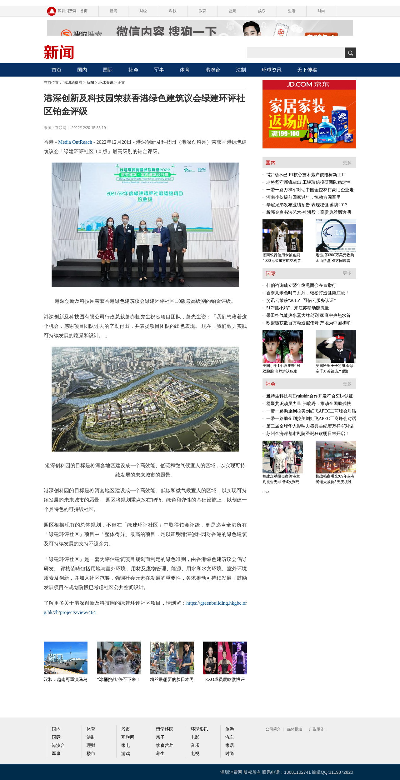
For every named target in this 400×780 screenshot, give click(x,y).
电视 (195, 753)
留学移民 (164, 729)
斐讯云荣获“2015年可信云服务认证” (301, 300)
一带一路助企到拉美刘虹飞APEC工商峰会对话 (311, 411)
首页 (57, 69)
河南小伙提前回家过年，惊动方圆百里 (303, 197)
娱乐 (262, 11)
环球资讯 (272, 69)
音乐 (195, 745)
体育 (185, 69)
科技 (173, 11)
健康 (232, 11)
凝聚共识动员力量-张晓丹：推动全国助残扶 (308, 403)
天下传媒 (307, 69)
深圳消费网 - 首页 (73, 11)
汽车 (229, 737)
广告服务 (316, 729)
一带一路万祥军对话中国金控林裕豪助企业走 (310, 190)
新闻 (113, 11)
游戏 (125, 753)
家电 (125, 745)
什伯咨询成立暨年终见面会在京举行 (301, 285)
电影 (195, 737)
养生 (160, 753)
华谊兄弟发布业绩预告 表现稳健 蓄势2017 (306, 204)
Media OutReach (75, 142)
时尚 (321, 11)
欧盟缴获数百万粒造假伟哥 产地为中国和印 (308, 323)
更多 (347, 162)
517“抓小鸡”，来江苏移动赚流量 (297, 308)
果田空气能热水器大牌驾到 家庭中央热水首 (308, 315)
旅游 (229, 729)
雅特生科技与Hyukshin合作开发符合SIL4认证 (309, 396)
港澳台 (212, 69)
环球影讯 (199, 729)
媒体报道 (294, 729)
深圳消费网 (72, 82)
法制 (241, 69)
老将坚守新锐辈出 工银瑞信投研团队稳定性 (308, 182)
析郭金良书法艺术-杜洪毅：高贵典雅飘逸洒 (308, 212)
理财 (91, 745)
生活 (291, 11)
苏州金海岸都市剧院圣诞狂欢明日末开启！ (307, 433)
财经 (143, 11)
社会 (133, 69)
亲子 (160, 737)
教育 (202, 11)
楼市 (91, 753)
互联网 (127, 737)
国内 (82, 69)
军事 (159, 69)
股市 (125, 729)
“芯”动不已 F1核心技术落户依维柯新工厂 (306, 174)
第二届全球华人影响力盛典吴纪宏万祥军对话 (310, 426)
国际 (108, 69)
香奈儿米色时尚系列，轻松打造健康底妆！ (307, 293)
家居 (229, 745)
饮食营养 (164, 745)
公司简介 (273, 729)
